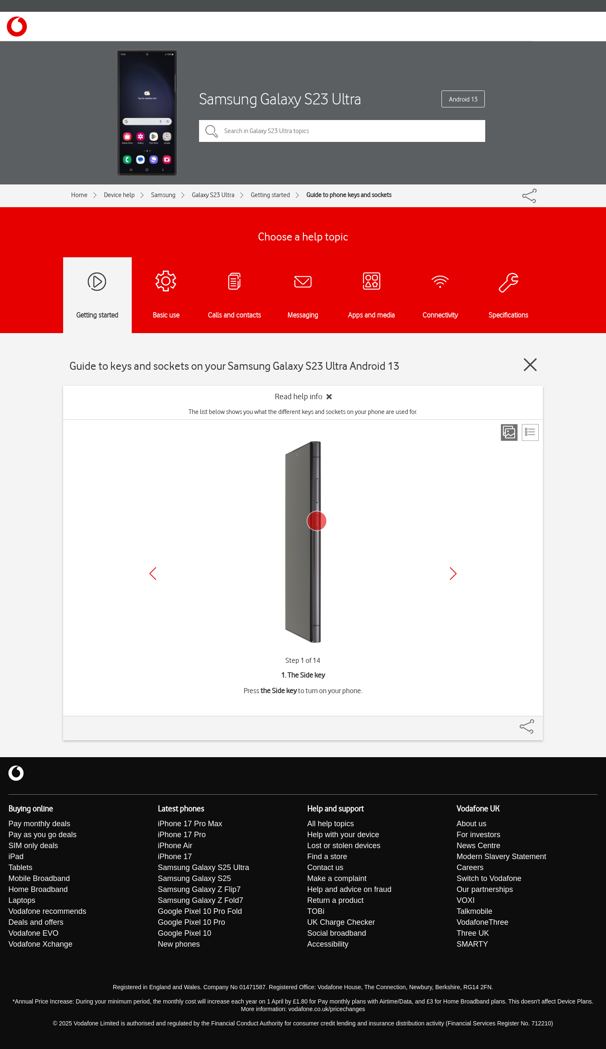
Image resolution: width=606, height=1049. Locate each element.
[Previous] (152, 573)
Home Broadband (38, 889)
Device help (119, 195)
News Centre (478, 845)
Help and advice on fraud (349, 889)
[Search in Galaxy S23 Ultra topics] (342, 131)
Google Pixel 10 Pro (191, 922)
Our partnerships (485, 889)
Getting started (270, 195)
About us (471, 823)
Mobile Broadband (39, 878)
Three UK (473, 933)
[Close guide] (530, 364)
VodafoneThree (482, 922)
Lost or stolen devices (343, 845)
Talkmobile (474, 911)
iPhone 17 (175, 856)
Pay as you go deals (42, 834)
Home (79, 195)
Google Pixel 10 (184, 933)
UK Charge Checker (341, 922)
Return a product (335, 900)
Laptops (21, 900)
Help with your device (343, 834)
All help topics (330, 823)
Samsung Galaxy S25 (194, 878)
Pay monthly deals (39, 823)
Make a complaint (337, 878)
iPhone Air (175, 845)
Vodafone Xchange (40, 944)
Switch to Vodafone (489, 878)
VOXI (466, 900)
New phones (179, 944)
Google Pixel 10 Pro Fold (200, 911)
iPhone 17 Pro (182, 834)
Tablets (20, 867)
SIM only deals (33, 845)
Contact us (325, 867)
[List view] (530, 432)
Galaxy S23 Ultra (213, 195)
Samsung (163, 195)
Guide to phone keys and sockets (348, 195)
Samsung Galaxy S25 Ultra (203, 867)
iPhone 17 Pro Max (190, 823)
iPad (16, 856)
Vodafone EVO (33, 933)
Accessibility (327, 944)
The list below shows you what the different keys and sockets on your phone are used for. (303, 412)
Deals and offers (36, 922)
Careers (470, 867)
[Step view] (509, 432)
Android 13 (463, 99)
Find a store (327, 856)
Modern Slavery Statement (501, 856)
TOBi (315, 911)
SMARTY (472, 944)
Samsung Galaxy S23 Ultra (280, 98)
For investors (478, 834)
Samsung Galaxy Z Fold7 (200, 900)
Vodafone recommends (47, 911)
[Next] (453, 573)
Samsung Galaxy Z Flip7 (199, 889)
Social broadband (336, 933)
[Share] (537, 722)
